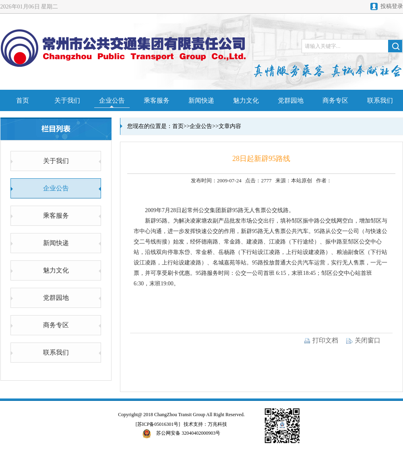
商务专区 (335, 100)
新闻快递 (201, 100)
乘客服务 (156, 100)
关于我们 (67, 100)
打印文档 (321, 340)
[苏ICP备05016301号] (158, 424)
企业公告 (112, 100)
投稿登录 (391, 6)
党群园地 (291, 100)
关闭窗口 (363, 340)
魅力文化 (246, 100)
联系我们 (380, 100)
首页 (22, 100)
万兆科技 (217, 424)
